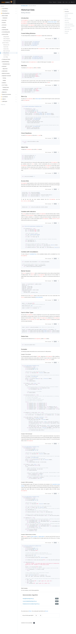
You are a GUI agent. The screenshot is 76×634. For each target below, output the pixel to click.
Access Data (67, 22)
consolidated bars (32, 256)
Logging (4, 80)
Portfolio (3, 23)
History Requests (6, 38)
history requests (34, 542)
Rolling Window (10, 53)
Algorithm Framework (6, 76)
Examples (66, 33)
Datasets (3, 27)
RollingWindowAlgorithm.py (41, 605)
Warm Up (66, 16)
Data (63, 2)
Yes (36, 622)
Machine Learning (5, 73)
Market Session (67, 27)
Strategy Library (6, 87)
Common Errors (6, 54)
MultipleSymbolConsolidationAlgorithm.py (41, 611)
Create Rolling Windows (69, 13)
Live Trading (5, 56)
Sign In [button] (73, 2)
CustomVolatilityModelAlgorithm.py (41, 608)
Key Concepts (4, 16)
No (40, 622)
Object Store (5, 68)
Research (54, 2)
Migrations (4, 92)
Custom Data (5, 46)
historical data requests (52, 21)
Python (55, 38)
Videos (30, 618)
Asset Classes (6, 42)
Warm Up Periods (6, 50)
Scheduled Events (6, 63)
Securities (3, 20)
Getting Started (6, 36)
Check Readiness (68, 18)
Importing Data (4, 30)
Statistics (3, 83)
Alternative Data (6, 44)
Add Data (66, 15)
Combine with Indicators (69, 24)
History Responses (6, 40)
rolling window (41, 542)
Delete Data (67, 31)
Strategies (59, 2)
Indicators (3, 66)
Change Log (3, 104)
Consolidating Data (5, 32)
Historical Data (4, 34)
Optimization (4, 71)
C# (52, 38)
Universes (3, 25)
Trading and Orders (5, 59)
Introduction (67, 11)
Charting (4, 78)
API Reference (5, 89)
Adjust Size (67, 20)
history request (38, 99)
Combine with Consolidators (69, 25)
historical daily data (39, 299)
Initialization (5, 17)
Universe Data (5, 48)
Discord (46, 618)
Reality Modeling (5, 62)
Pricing (50, 2)
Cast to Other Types (68, 29)
